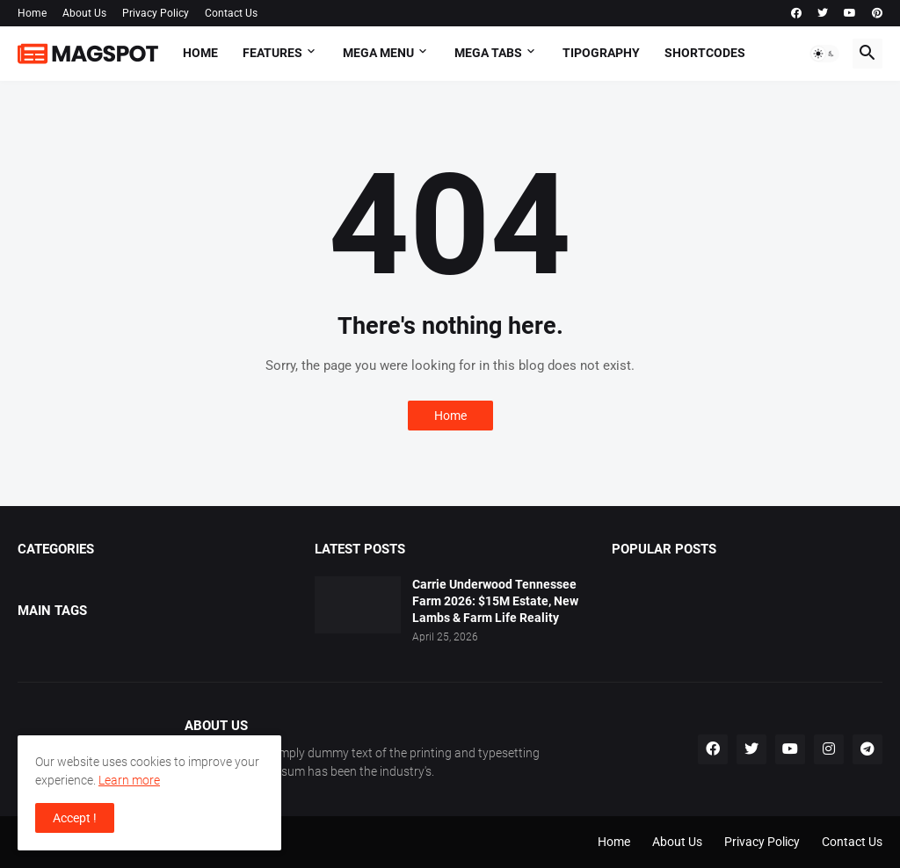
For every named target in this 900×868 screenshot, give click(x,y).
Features (272, 53)
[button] (824, 53)
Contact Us (231, 13)
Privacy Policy (155, 13)
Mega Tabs (488, 53)
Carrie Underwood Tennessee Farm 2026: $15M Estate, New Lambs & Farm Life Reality (495, 601)
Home (32, 13)
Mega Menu (378, 53)
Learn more (129, 780)
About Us (84, 13)
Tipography (601, 53)
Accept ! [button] (75, 818)
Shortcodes (704, 53)
